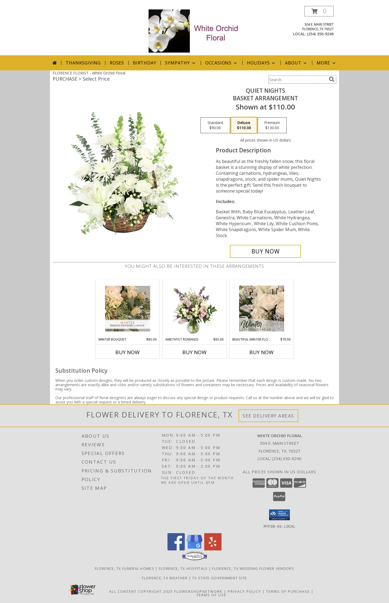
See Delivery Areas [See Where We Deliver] (268, 416)
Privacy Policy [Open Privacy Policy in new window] (244, 591)
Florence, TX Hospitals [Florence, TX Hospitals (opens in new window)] (183, 568)
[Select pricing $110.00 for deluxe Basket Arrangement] (244, 125)
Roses (117, 63)
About (296, 63)
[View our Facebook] (176, 548)
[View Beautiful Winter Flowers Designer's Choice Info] (261, 308)
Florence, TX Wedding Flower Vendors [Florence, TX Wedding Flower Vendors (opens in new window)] (253, 568)
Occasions (221, 63)
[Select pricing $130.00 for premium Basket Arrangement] (272, 125)
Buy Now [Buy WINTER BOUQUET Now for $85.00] (127, 352)
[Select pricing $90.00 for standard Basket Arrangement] (215, 125)
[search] (331, 79)
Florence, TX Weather (164, 577)
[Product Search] (297, 79)
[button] (319, 11)
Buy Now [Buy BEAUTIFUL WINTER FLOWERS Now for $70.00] (261, 352)
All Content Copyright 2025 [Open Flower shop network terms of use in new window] (141, 591)
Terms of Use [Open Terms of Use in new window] (211, 594)
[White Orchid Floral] (195, 30)
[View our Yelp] (213, 548)
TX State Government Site (219, 577)
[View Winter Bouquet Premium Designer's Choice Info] (127, 308)
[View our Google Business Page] (194, 548)
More (326, 63)
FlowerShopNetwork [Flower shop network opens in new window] (198, 591)
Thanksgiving (83, 63)
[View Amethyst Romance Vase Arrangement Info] (194, 308)
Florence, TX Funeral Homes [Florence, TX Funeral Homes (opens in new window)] (124, 568)
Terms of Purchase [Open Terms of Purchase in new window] (288, 591)
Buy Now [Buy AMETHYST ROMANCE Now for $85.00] (194, 352)
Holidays (261, 63)
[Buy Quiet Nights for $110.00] (265, 251)
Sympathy (180, 63)
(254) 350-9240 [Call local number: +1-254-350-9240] (320, 33)
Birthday (144, 63)
